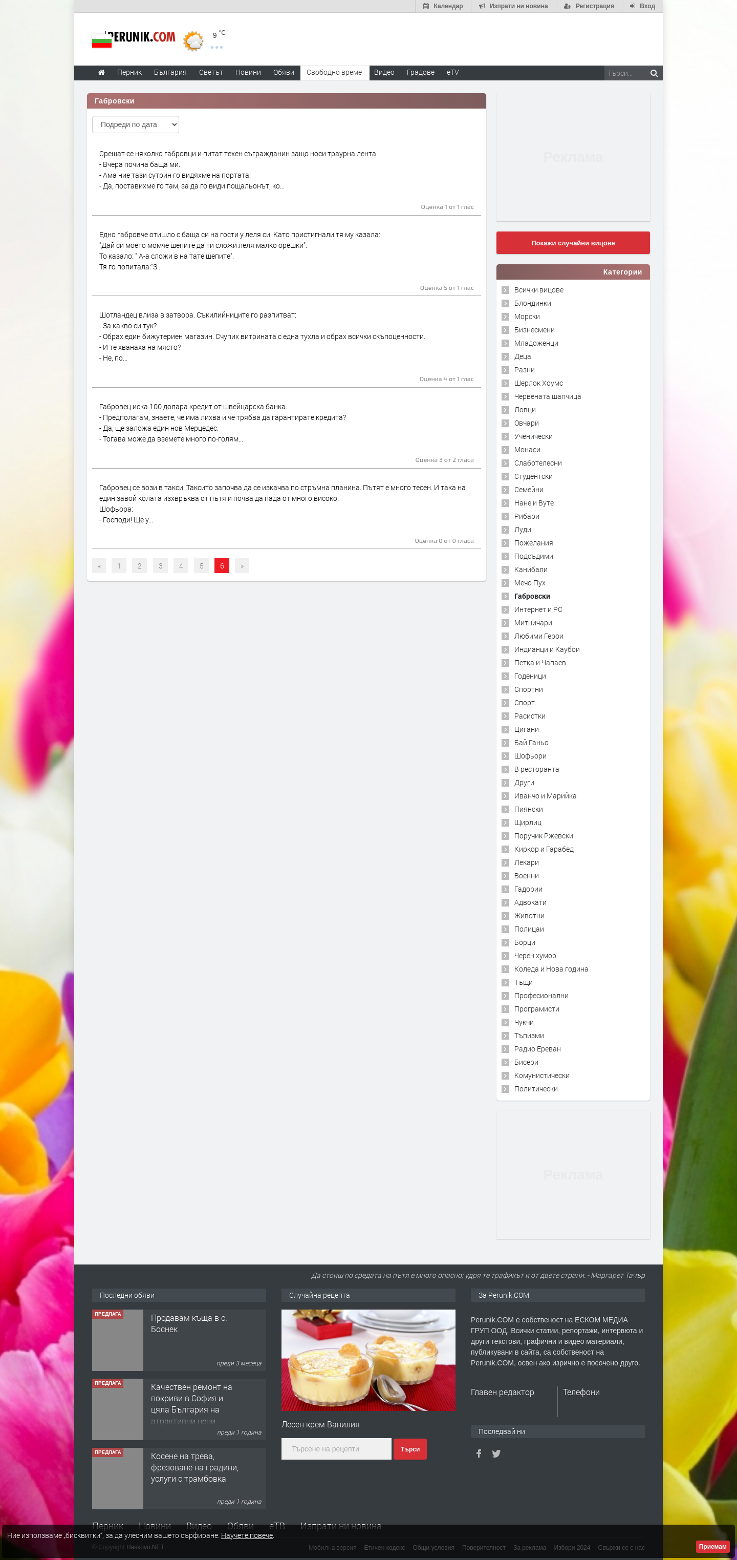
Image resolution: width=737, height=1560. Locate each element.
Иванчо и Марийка (545, 795)
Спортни (528, 689)
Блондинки (532, 303)
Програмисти (536, 1009)
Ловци (525, 409)
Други (524, 782)
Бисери (526, 1062)
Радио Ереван (537, 1048)
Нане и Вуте (534, 503)
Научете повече (247, 1535)
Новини (248, 72)
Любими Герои (538, 636)
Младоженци (536, 343)
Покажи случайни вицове (573, 243)
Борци (524, 942)
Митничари (533, 622)
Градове (421, 72)
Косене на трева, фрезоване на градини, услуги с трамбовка (195, 1467)
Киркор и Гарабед (544, 849)
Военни (526, 875)
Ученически (533, 436)
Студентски (533, 476)
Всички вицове (538, 289)
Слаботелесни (538, 463)
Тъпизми (529, 1035)
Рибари (526, 516)
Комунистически (542, 1075)
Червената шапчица (547, 396)
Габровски (532, 596)
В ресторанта (536, 769)
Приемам (713, 1546)
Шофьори (530, 756)
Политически (536, 1088)
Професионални (541, 995)
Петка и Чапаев (540, 662)
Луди (522, 529)
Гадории (528, 889)
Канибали (531, 569)
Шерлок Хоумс (538, 383)
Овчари (526, 423)
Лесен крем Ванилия (320, 1424)
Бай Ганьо (531, 742)
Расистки (530, 716)
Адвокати (530, 902)
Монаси (527, 449)
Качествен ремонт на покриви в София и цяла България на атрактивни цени (191, 1403)
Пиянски (528, 809)
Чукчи (524, 1022)
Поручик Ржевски (543, 835)
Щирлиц (527, 822)
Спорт (524, 702)
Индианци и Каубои (547, 649)
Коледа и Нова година (551, 969)
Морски (527, 316)
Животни (529, 915)
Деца (522, 356)
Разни (524, 369)
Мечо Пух (530, 582)
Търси (410, 1449)
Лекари (526, 862)
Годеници (530, 676)
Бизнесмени (534, 329)
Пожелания (533, 542)
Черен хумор (535, 955)
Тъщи (523, 982)
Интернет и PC (538, 609)
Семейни (529, 489)
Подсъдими (533, 556)
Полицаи (529, 929)
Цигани (526, 729)
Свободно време (334, 72)
